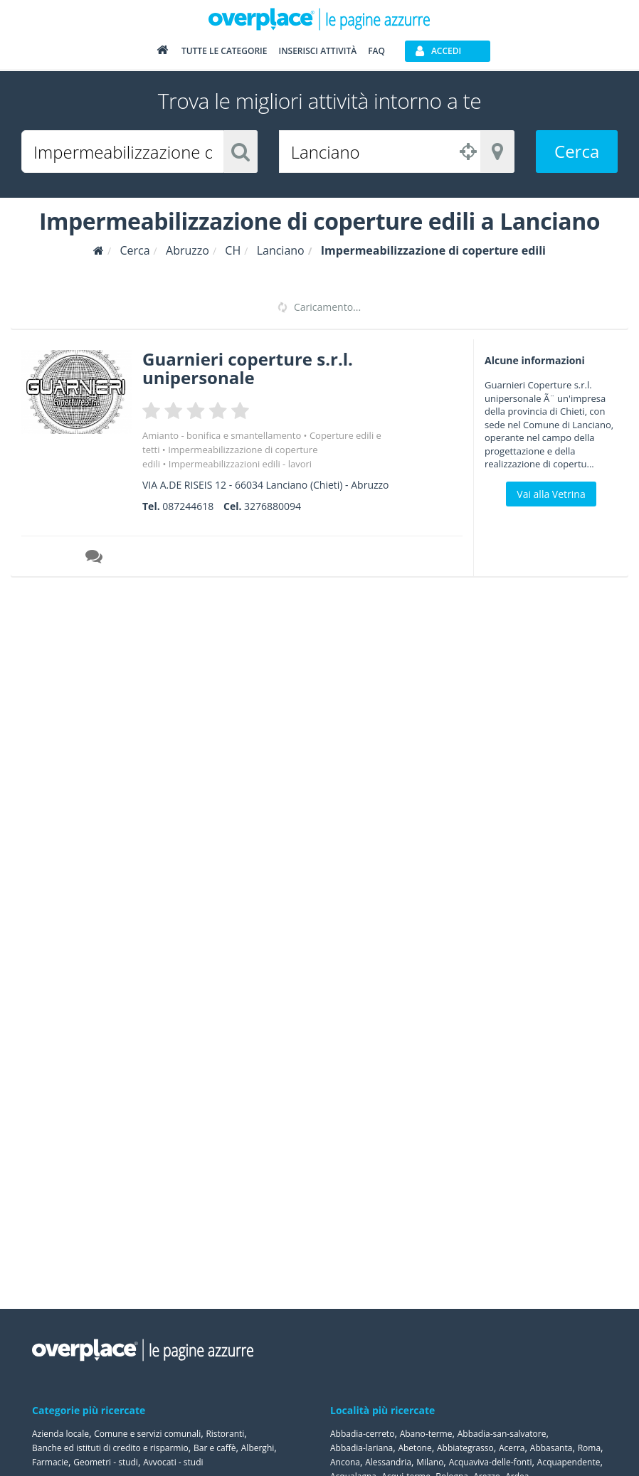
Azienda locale (60, 1434)
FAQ (376, 51)
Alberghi (258, 1448)
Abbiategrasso (465, 1448)
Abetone (414, 1448)
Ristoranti (225, 1434)
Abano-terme (426, 1434)
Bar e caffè (215, 1448)
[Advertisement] (557, 800)
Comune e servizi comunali (147, 1434)
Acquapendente (569, 1462)
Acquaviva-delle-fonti (490, 1462)
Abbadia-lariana (361, 1448)
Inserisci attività (317, 51)
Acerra (512, 1448)
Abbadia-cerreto (362, 1434)
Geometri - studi (105, 1462)
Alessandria (388, 1462)
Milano (429, 1462)
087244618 (187, 506)
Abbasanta (551, 1448)
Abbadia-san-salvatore (502, 1434)
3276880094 (272, 506)
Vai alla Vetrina (551, 494)
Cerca (576, 151)
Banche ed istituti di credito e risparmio (110, 1448)
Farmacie (50, 1462)
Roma (589, 1448)
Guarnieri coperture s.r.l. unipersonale (247, 368)
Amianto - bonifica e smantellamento (221, 435)
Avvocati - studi (173, 1462)
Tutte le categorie (224, 51)
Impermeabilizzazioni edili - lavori (240, 463)
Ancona (345, 1462)
